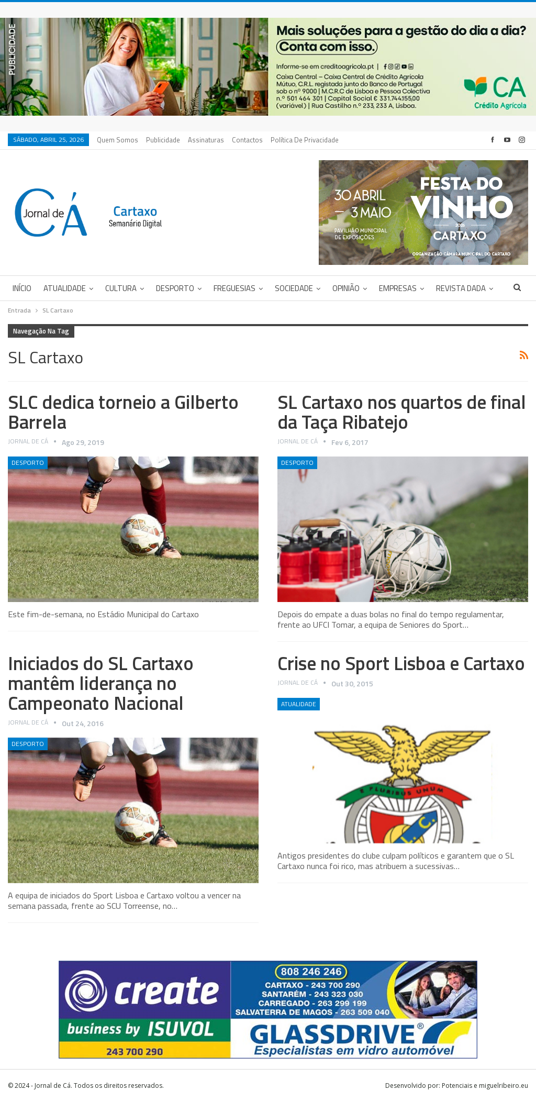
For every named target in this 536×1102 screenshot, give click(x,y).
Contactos (247, 140)
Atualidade (64, 288)
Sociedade (294, 288)
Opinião (346, 288)
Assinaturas (206, 140)
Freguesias (234, 288)
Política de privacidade (305, 140)
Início (22, 288)
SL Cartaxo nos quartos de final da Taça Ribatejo (401, 411)
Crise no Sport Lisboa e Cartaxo (401, 663)
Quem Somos (117, 140)
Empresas (398, 288)
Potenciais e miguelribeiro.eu (485, 1085)
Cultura (121, 288)
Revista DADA (461, 288)
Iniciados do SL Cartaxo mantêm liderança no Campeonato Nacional (101, 683)
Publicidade (163, 140)
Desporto (175, 288)
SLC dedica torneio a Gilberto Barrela (123, 411)
